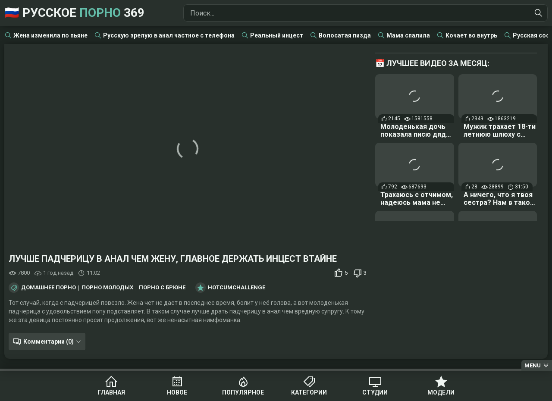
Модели (441, 392)
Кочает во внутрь (471, 35)
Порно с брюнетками (172, 288)
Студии (375, 392)
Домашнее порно (48, 288)
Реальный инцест (276, 35)
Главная (111, 392)
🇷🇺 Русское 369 (74, 13)
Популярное (243, 392)
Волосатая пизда (345, 35)
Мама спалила (408, 35)
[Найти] (538, 13)
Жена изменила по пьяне (50, 35)
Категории (309, 392)
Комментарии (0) (48, 341)
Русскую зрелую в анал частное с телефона (169, 35)
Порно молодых (107, 288)
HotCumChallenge (236, 288)
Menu (532, 365)
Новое (177, 392)
